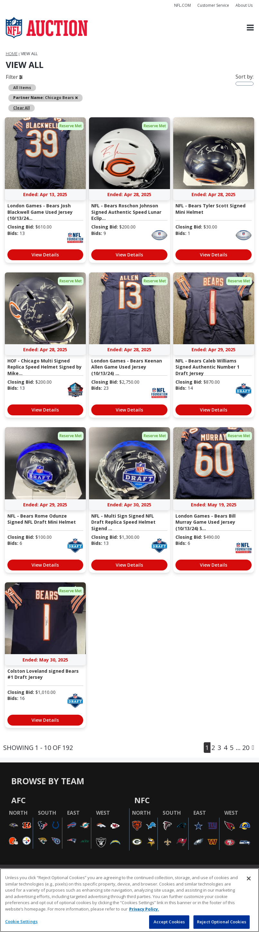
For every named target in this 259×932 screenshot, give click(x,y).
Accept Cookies (169, 922)
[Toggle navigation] (250, 27)
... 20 (242, 747)
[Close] (249, 878)
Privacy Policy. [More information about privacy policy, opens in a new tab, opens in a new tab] (144, 909)
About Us (244, 5)
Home (12, 53)
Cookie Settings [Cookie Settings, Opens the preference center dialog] (21, 921)
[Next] (253, 748)
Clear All (21, 107)
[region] (129, 900)
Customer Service (213, 5)
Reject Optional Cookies (221, 922)
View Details (45, 255)
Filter (14, 76)
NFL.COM (182, 5)
